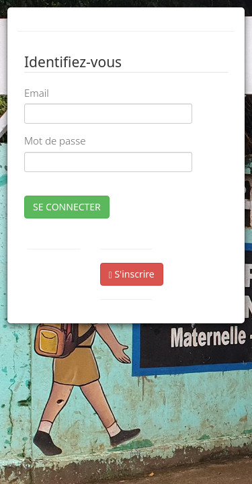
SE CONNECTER (67, 206)
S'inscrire (132, 274)
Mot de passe (54, 140)
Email (36, 92)
